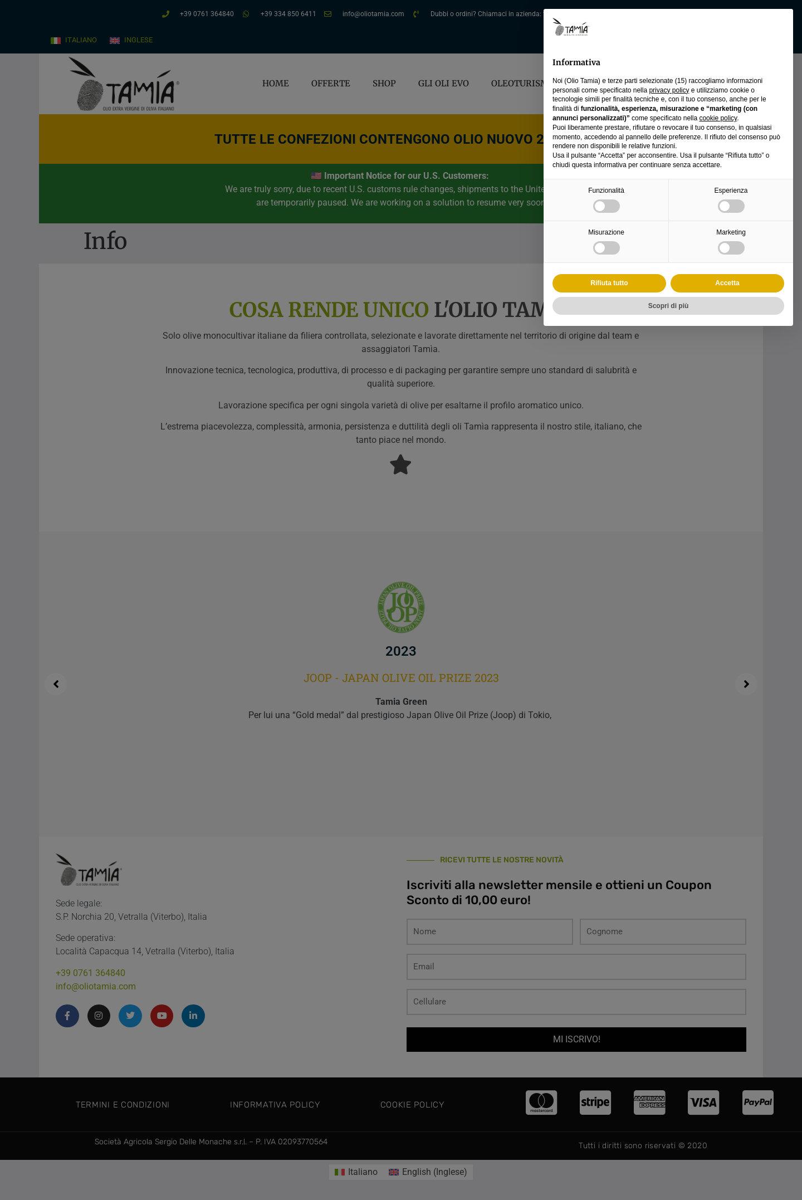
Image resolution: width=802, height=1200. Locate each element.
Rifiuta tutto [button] (609, 283)
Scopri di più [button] (668, 306)
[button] (779, 27)
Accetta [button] (727, 283)
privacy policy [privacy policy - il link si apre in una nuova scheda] (669, 90)
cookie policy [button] (718, 118)
